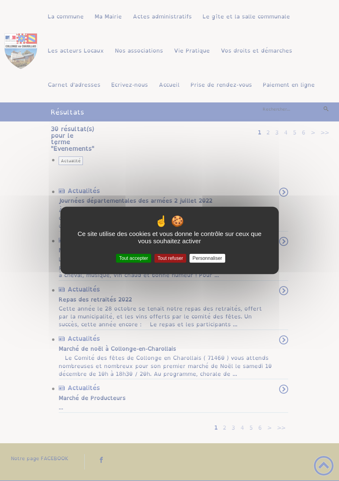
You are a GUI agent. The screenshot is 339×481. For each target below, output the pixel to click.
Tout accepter (133, 258)
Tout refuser (170, 258)
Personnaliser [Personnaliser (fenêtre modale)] (207, 258)
